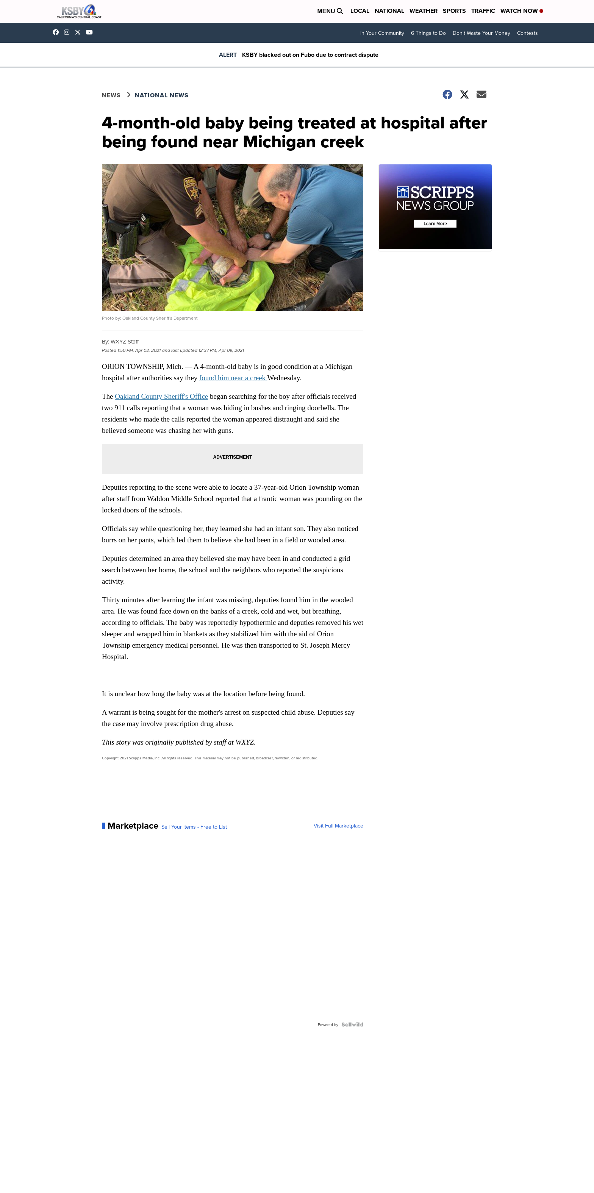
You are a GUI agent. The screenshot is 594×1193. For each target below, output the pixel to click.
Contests (527, 33)
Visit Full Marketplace (338, 825)
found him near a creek (233, 378)
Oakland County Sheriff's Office (161, 396)
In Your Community (382, 33)
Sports (454, 10)
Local (359, 10)
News (111, 95)
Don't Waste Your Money (481, 33)
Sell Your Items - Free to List (194, 826)
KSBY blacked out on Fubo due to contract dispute (310, 54)
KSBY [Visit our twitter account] (79, 32)
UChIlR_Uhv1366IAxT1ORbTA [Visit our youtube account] (91, 32)
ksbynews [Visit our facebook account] (58, 32)
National (389, 10)
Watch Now (521, 10)
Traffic (483, 10)
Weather (424, 10)
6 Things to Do (428, 33)
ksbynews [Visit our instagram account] (68, 32)
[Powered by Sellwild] (352, 1024)
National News (162, 95)
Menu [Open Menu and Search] (330, 11)
